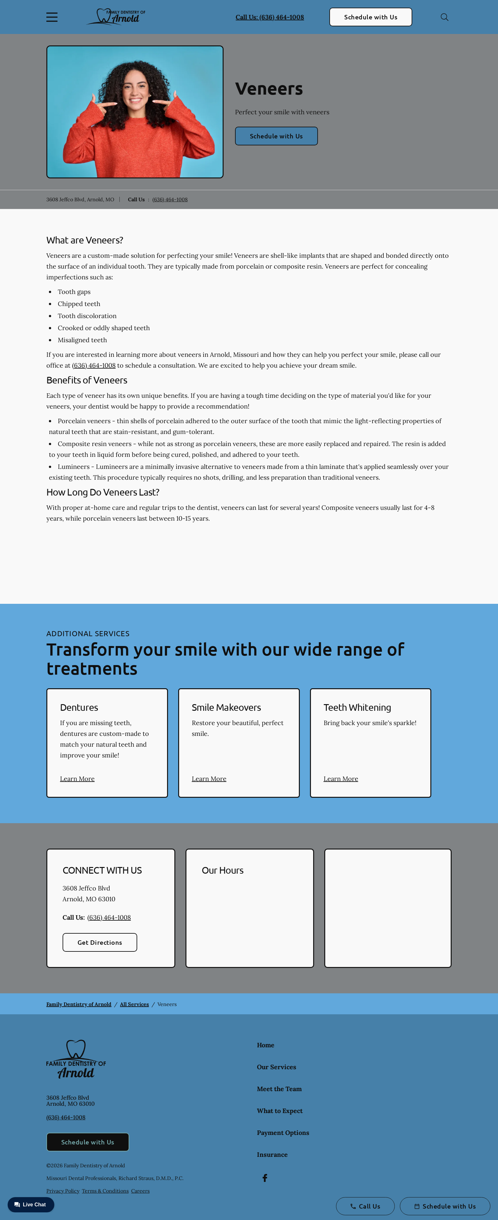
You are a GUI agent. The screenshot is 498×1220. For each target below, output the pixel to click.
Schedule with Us (370, 17)
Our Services (276, 1067)
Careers (140, 1191)
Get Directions (99, 942)
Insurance (272, 1154)
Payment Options (283, 1133)
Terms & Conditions (105, 1191)
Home (265, 1045)
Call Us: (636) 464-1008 (270, 17)
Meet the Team (279, 1089)
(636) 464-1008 (170, 199)
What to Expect (280, 1111)
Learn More (77, 779)
